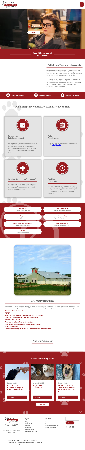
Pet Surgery (48, 422)
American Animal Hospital (14, 311)
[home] (9, 4)
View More (42, 404)
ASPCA (7, 313)
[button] (81, 4)
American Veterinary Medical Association (19, 322)
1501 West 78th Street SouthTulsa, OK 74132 (11, 431)
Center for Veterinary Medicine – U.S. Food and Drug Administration (28, 328)
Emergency (48, 423)
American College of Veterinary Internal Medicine (21, 317)
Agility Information (11, 326)
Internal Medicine (50, 420)
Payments (28, 427)
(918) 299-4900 (56, 145)
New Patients (29, 429)
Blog (26, 422)
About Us (28, 420)
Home (27, 418)
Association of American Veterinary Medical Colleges (23, 324)
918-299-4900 (11, 425)
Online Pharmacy (50, 427)
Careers (27, 425)
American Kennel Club (12, 320)
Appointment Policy (31, 431)
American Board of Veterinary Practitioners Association (24, 315)
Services (48, 418)
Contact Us (28, 423)
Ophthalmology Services (52, 425)
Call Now (33, 32)
